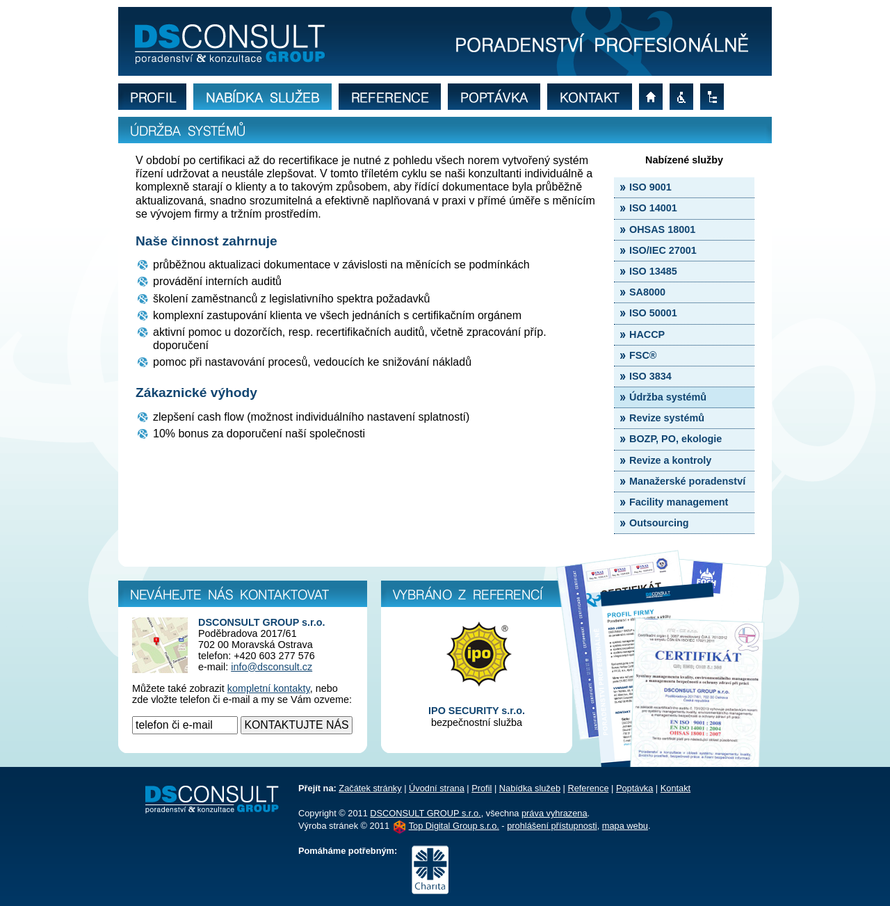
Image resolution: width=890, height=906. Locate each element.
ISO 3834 (650, 376)
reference (393, 96)
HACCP (647, 334)
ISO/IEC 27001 (663, 250)
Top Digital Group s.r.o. (454, 825)
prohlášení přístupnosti (685, 96)
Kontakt (675, 788)
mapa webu (715, 96)
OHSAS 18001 (662, 229)
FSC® (642, 355)
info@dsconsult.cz (271, 666)
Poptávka (634, 788)
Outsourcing (659, 522)
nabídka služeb (266, 96)
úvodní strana (654, 96)
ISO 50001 (653, 312)
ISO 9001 (650, 187)
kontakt (593, 96)
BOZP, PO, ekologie (675, 438)
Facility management (678, 502)
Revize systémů (666, 417)
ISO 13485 (653, 271)
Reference (587, 788)
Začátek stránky (370, 788)
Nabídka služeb (529, 788)
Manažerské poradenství (687, 481)
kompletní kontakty (268, 688)
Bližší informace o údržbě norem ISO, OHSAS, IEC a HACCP (445, 41)
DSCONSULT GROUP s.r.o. (425, 813)
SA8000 (647, 292)
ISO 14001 (653, 207)
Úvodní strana (436, 788)
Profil (481, 788)
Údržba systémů (667, 397)
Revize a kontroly (670, 460)
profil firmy (155, 96)
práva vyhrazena (554, 813)
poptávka (497, 96)
